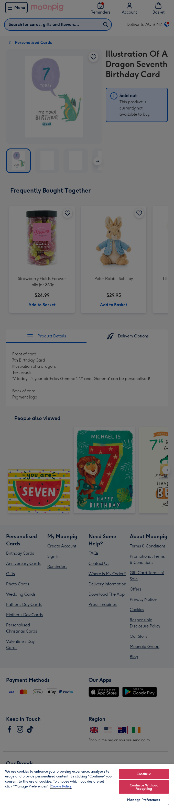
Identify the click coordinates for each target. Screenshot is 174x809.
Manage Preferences (143, 800)
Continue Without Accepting (144, 787)
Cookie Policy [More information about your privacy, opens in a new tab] (61, 786)
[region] (87, 786)
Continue (144, 774)
